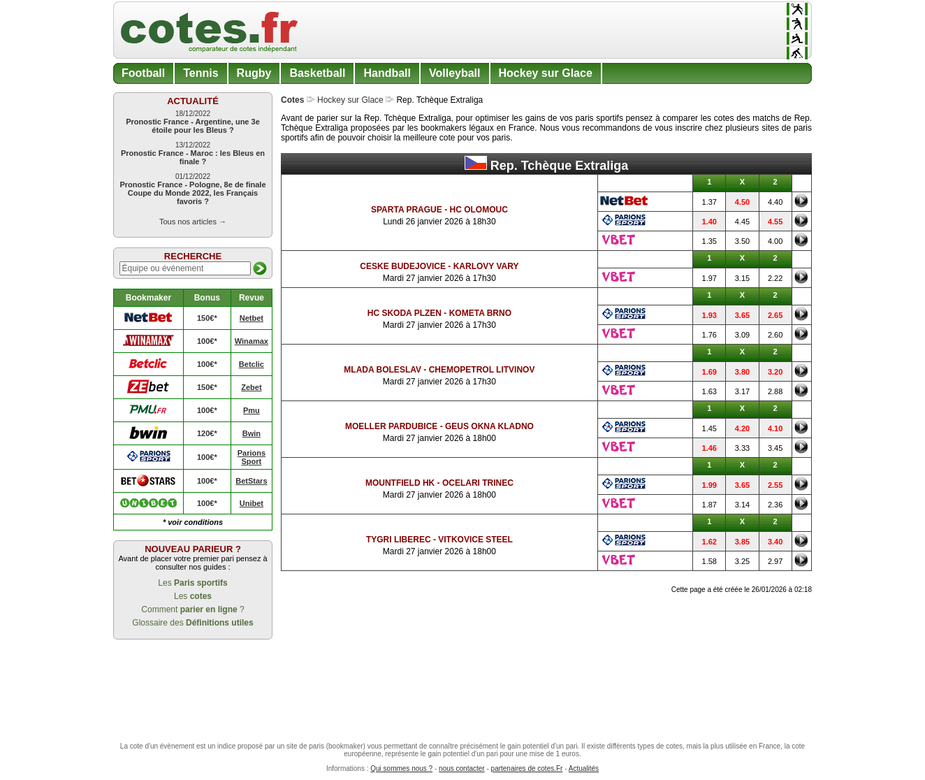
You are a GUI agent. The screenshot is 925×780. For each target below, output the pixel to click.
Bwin (251, 433)
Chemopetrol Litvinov (482, 370)
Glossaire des (192, 623)
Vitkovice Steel (475, 539)
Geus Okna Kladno (489, 426)
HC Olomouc (478, 210)
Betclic (251, 364)
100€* (207, 341)
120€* (207, 433)
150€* (207, 318)
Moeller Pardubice (391, 426)
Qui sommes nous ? (401, 768)
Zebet (251, 387)
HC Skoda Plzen (404, 313)
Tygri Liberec (398, 539)
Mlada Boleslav (382, 370)
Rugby (254, 73)
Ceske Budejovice (403, 266)
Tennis (200, 73)
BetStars (251, 481)
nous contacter (462, 768)
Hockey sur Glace (545, 73)
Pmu (251, 410)
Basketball (317, 73)
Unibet (251, 503)
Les (192, 583)
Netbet (251, 318)
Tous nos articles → (192, 221)
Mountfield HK (400, 483)
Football (143, 73)
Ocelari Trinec (478, 483)
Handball (387, 73)
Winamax (251, 341)
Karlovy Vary (486, 266)
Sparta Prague (406, 210)
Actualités (584, 768)
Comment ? (192, 609)
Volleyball (455, 73)
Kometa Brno (480, 313)
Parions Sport (251, 457)
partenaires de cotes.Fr (527, 768)
